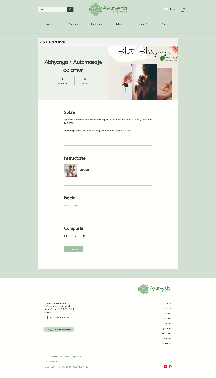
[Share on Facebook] (65, 236)
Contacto (166, 343)
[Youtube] (165, 366)
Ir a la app (126, 130)
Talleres (167, 338)
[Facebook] (170, 366)
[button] (183, 9)
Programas (165, 328)
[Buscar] (50, 9)
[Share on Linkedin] (84, 236)
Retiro (168, 308)
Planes (167, 323)
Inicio (168, 303)
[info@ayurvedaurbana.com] (59, 329)
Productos (165, 318)
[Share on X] (74, 236)
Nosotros (166, 313)
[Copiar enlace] (93, 236)
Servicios (166, 333)
